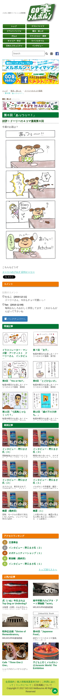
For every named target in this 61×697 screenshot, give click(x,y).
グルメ (14, 36)
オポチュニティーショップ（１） (26, 553)
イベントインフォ (14, 31)
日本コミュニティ (14, 46)
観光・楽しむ (37, 31)
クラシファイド (37, 26)
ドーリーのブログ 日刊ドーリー (18, 272)
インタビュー (37, 46)
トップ (5, 91)
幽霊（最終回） (10, 510)
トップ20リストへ (48, 569)
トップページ (14, 26)
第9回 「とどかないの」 (45, 381)
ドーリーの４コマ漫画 (33, 91)
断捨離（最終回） (18, 558)
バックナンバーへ (14, 319)
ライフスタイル (37, 41)
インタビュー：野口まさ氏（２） (26, 547)
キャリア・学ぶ (14, 41)
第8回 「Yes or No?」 (13, 381)
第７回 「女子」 (41, 350)
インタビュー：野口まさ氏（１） (26, 564)
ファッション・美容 (37, 36)
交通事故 (13, 542)
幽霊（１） (38, 510)
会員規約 (10, 681)
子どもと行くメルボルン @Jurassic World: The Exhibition (45, 665)
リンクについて (24, 685)
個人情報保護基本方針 (28, 681)
